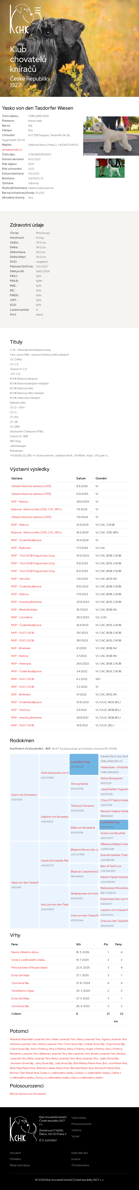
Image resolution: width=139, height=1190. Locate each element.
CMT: (13, 300)
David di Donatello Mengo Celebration (64, 860)
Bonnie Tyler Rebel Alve (24, 1073)
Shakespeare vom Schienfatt (88, 893)
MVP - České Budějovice (26, 540)
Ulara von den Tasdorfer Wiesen (30, 882)
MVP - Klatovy (20, 525)
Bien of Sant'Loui (111, 866)
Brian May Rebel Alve (23, 1068)
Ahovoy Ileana (79, 784)
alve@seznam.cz (12, 149)
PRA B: (14, 281)
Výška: (14, 242)
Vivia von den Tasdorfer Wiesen (90, 915)
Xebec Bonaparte (112, 778)
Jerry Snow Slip (44, 1063)
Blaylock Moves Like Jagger (88, 849)
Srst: (13, 314)
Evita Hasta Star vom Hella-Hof (119, 899)
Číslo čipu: (8, 154)
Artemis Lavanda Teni (23, 1044)
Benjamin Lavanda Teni (24, 1053)
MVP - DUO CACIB (22, 633)
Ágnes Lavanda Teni (114, 1039)
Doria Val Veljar (20, 975)
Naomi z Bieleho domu (25, 952)
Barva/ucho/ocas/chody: (18, 193)
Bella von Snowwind (83, 827)
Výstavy (76, 1130)
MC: (12, 290)
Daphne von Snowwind (55, 816)
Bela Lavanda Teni (39, 1058)
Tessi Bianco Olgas (22, 990)
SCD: (13, 305)
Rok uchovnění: (12, 169)
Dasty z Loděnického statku (57, 1073)
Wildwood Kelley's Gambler (117, 844)
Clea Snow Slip (20, 983)
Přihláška (15, 1159)
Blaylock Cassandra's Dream (88, 871)
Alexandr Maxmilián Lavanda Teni (30, 1039)
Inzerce (76, 1159)
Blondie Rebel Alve (82, 1068)
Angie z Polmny (95, 1049)
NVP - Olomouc (20, 710)
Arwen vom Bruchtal (113, 833)
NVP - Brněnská (20, 648)
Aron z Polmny (39, 1049)
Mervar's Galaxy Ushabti (115, 811)
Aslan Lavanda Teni (63, 1039)
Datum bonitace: (13, 173)
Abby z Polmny (76, 1049)
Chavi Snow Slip (115, 1044)
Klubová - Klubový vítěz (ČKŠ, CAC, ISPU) (36, 509)
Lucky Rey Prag (80, 762)
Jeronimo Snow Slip (22, 1063)
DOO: (13, 262)
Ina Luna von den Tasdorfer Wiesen (62, 904)
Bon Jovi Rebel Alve (115, 1063)
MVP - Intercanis (21, 663)
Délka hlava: (18, 252)
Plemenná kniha (81, 1124)
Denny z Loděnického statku (52, 1077)
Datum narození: (13, 159)
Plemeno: (8, 121)
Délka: (14, 247)
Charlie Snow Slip (94, 1044)
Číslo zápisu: (10, 116)
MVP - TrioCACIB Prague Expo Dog (33, 555)
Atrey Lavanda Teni (88, 1039)
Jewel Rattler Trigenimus (116, 789)
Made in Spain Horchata (115, 877)
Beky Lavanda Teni (63, 1058)
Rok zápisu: (9, 164)
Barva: (6, 125)
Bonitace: (8, 178)
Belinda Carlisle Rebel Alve (53, 1068)
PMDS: (14, 295)
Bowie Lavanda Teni (103, 1053)
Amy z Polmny (113, 1049)
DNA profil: (17, 271)
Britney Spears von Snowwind (28, 1094)
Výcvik (75, 1136)
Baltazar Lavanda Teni (53, 1053)
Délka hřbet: (18, 257)
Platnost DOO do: (22, 266)
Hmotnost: (17, 238)
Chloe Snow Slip (19, 1049)
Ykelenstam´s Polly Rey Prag (118, 767)
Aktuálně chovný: (13, 197)
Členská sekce (80, 1165)
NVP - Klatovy (19, 501)
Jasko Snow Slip (109, 1058)
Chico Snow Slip (73, 1044)
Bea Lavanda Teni (87, 1058)
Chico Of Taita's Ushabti (115, 800)
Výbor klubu (79, 1118)
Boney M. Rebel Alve (107, 1068)
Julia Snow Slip (63, 1063)
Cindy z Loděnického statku (28, 960)
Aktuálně (15, 1153)
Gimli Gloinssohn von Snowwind (60, 773)
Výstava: (8, 183)
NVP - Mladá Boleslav (24, 609)
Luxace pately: (19, 310)
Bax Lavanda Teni (79, 1053)
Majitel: (7, 145)
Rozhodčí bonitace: (15, 188)
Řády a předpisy (20, 1165)
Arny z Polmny (57, 1049)
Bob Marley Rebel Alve (87, 1063)
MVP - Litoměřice (22, 617)
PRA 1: (14, 276)
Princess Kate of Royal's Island (29, 967)
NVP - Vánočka (20, 579)
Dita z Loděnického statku (87, 1077)
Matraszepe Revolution (115, 888)
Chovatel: (8, 135)
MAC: (13, 286)
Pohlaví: (7, 130)
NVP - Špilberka (21, 548)
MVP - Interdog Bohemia (26, 602)
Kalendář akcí (80, 1153)
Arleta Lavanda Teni (50, 1044)
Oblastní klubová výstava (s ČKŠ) (31, 486)
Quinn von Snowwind (24, 795)
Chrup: (14, 233)
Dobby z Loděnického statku (92, 1073)
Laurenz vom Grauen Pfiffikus (119, 910)
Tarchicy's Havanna (82, 806)
